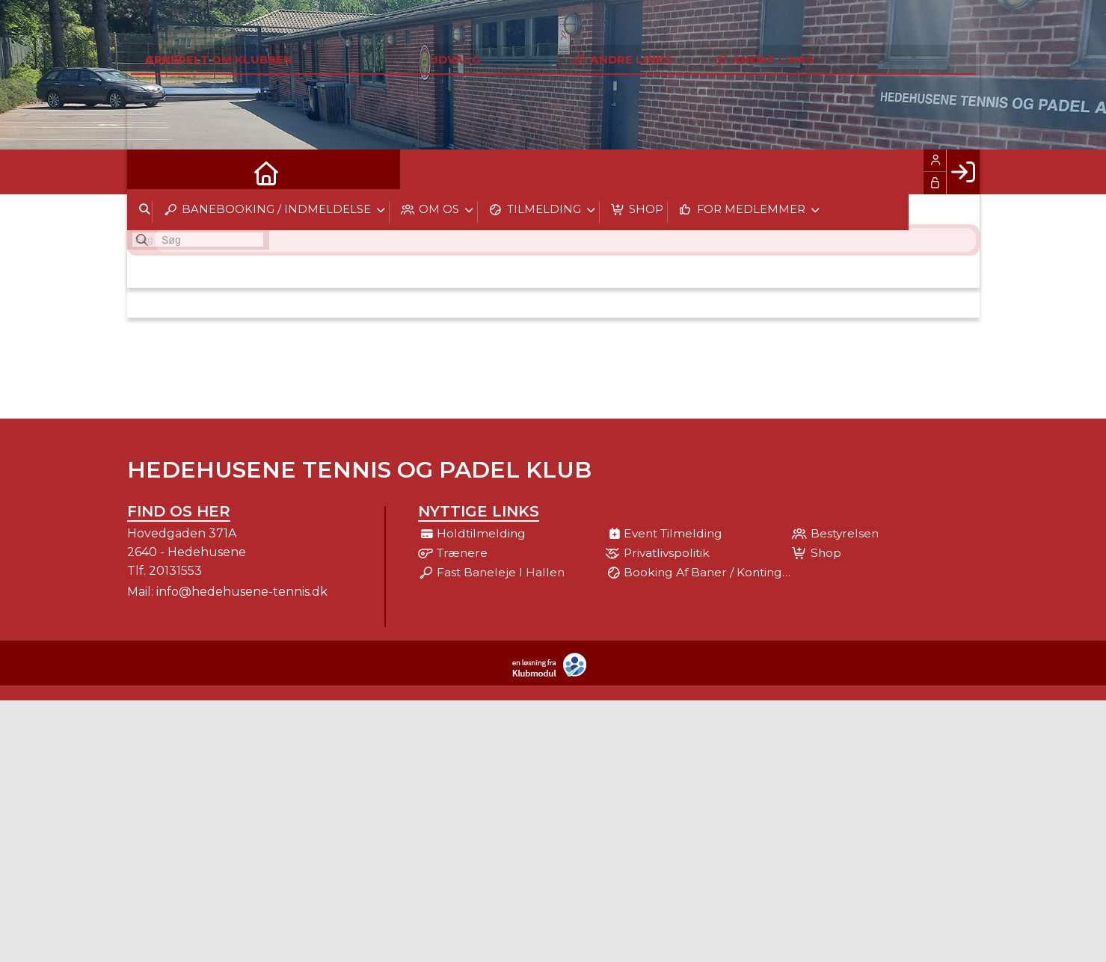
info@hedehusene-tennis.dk (242, 592)
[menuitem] (149, 171)
